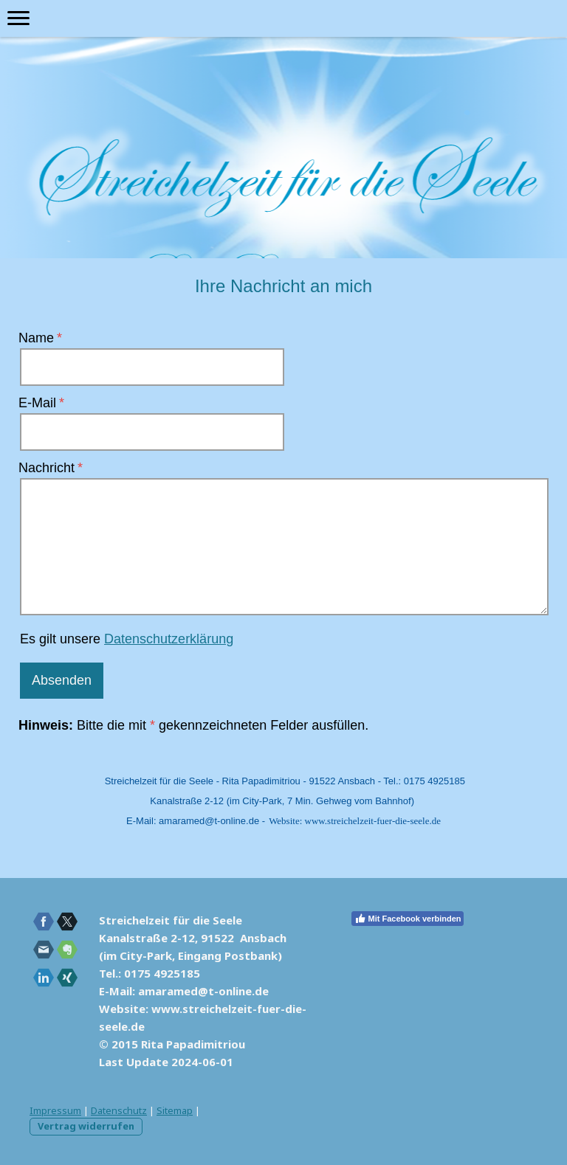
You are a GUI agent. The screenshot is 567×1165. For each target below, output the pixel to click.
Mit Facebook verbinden (407, 918)
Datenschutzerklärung (168, 639)
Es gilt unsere (126, 639)
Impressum (55, 1110)
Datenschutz (119, 1110)
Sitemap (175, 1110)
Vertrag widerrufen (86, 1126)
